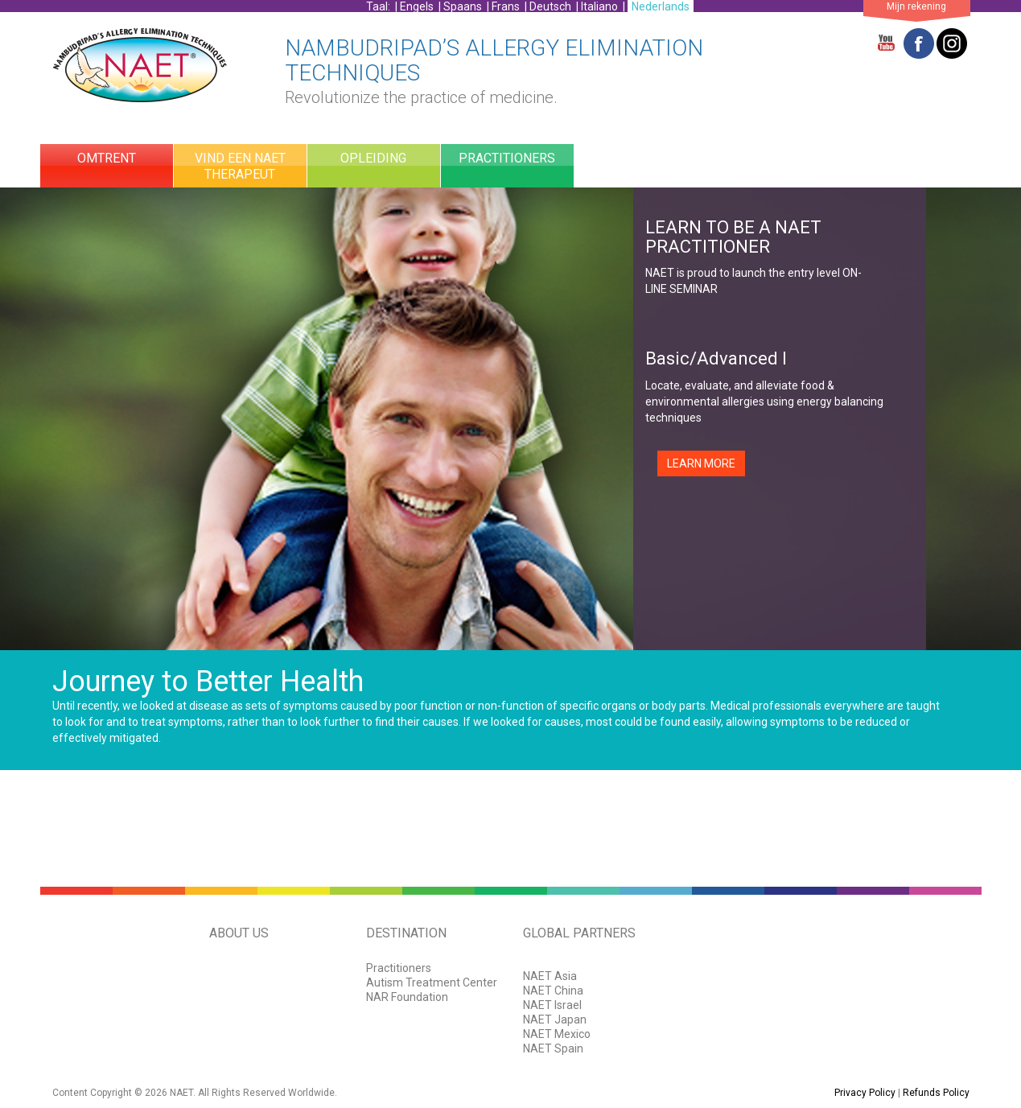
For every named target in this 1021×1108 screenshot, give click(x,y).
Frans (506, 6)
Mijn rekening (916, 6)
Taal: (379, 6)
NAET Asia (550, 976)
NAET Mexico (557, 1034)
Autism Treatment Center (431, 982)
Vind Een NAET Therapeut (240, 166)
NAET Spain (553, 1048)
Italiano (599, 6)
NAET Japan (555, 1019)
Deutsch (550, 6)
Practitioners (398, 968)
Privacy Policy (864, 1092)
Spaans (462, 6)
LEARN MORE (701, 463)
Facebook (919, 43)
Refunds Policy (936, 1092)
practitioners (507, 158)
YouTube (886, 43)
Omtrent (106, 158)
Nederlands (661, 6)
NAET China (553, 990)
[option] (510, 418)
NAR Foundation (407, 997)
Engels (417, 6)
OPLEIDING (373, 158)
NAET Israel (552, 1005)
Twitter (952, 43)
